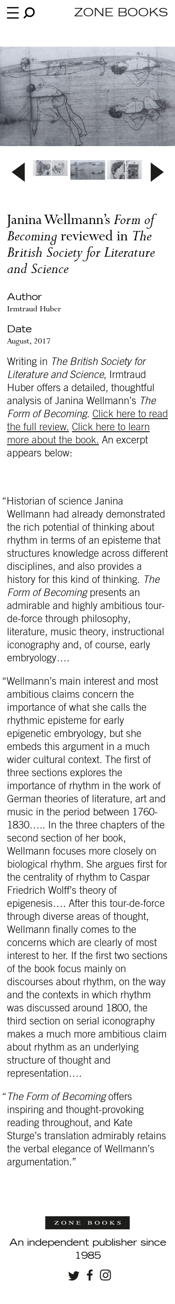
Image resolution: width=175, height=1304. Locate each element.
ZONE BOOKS (121, 13)
